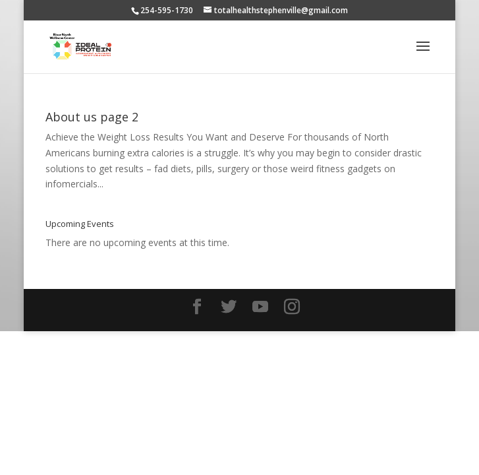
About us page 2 (91, 117)
